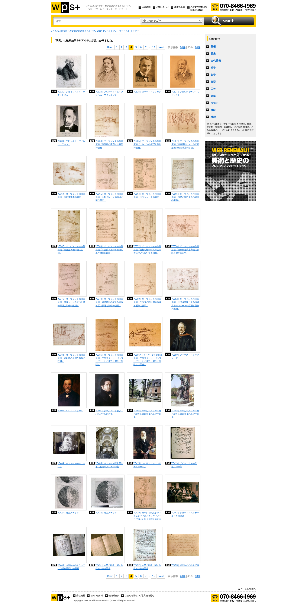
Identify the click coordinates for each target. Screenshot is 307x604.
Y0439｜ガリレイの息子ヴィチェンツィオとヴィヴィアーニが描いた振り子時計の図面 (147, 516)
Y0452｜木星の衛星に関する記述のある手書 (147, 567)
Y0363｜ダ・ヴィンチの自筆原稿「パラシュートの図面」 (147, 195)
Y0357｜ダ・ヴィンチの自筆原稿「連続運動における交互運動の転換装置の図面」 (185, 144)
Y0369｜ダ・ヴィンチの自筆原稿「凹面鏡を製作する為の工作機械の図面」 (109, 249)
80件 (197, 47)
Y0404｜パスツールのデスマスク (71, 465)
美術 (213, 46)
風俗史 (214, 102)
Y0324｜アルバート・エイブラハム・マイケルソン (109, 93)
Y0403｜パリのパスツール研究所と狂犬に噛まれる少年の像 (185, 413)
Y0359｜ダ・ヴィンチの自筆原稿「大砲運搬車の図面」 (71, 195)
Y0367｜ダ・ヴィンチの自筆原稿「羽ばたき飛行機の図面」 (71, 249)
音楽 (213, 81)
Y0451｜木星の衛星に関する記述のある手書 (109, 567)
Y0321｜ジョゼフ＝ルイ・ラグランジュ (71, 93)
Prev (110, 47)
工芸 (213, 88)
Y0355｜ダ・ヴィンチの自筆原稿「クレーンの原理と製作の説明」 (147, 144)
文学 (213, 74)
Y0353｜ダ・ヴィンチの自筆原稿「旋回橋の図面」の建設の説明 (109, 144)
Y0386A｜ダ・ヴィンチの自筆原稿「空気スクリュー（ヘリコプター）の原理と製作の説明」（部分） (147, 360)
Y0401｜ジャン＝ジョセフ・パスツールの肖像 (109, 412)
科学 (213, 67)
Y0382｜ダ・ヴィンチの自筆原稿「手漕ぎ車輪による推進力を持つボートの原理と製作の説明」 (185, 304)
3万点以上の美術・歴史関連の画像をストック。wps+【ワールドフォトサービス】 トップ (94, 31)
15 (153, 47)
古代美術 (216, 60)
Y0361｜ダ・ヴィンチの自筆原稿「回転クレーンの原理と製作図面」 (109, 197)
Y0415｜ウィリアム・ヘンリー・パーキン (147, 465)
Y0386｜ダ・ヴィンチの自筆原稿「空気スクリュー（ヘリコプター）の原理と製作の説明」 (109, 360)
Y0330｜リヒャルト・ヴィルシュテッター (71, 142)
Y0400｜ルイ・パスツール (70, 410)
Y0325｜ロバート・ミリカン (147, 92)
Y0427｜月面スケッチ (68, 513)
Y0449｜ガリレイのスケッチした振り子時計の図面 (71, 567)
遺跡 (213, 109)
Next (161, 47)
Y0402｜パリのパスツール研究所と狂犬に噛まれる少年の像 (147, 413)
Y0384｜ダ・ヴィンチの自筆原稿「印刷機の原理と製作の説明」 (71, 358)
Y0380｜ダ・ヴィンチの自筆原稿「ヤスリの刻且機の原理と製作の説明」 (147, 302)
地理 (213, 117)
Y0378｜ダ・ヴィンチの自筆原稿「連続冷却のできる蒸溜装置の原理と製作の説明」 (109, 302)
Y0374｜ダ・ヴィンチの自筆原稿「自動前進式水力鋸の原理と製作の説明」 (185, 249)
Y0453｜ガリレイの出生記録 (185, 565)
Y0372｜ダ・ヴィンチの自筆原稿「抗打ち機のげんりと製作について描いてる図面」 (147, 249)
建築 (213, 95)
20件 (182, 47)
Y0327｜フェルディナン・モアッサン (185, 93)
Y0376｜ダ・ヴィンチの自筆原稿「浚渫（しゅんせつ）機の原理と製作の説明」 (71, 302)
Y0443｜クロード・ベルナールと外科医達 (185, 514)
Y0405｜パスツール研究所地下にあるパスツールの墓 (109, 465)
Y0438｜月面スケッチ (106, 513)
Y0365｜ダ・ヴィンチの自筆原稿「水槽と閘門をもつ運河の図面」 (185, 197)
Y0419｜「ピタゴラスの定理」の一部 (184, 465)
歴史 (213, 53)
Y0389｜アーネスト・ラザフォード (185, 356)
